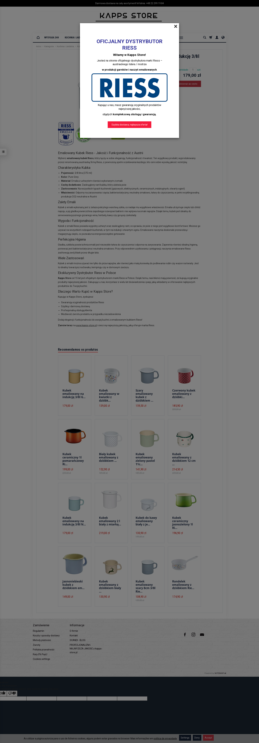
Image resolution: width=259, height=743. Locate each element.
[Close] (175, 26)
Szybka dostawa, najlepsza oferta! (129, 124)
